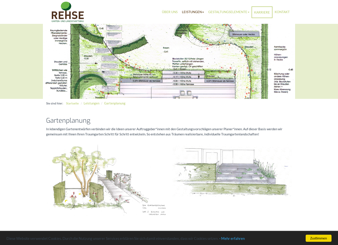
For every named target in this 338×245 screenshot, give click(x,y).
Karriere (262, 12)
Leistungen (193, 12)
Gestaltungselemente (228, 12)
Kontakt (282, 12)
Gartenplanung (114, 103)
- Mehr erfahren (232, 239)
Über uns (170, 12)
